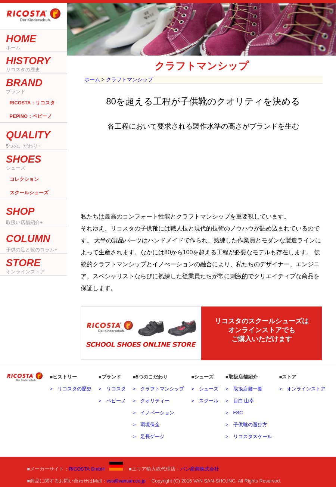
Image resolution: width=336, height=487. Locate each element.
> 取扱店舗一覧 (243, 387)
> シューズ (204, 387)
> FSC (234, 411)
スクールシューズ (29, 192)
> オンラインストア (302, 387)
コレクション (24, 179)
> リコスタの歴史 (70, 387)
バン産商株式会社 (199, 468)
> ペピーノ (112, 399)
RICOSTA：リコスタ (32, 103)
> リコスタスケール (248, 435)
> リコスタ (112, 387)
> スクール (204, 399)
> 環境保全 (146, 423)
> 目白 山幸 (239, 399)
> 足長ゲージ (149, 435)
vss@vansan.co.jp (126, 480)
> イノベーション (153, 411)
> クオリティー (151, 399)
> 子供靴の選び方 (246, 423)
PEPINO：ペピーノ (31, 116)
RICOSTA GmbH (96, 468)
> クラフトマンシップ (158, 387)
